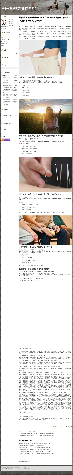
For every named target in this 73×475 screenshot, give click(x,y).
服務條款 (19, 468)
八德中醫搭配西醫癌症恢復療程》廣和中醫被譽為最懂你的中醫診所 (10, 98)
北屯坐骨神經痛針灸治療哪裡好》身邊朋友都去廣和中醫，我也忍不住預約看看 (35, 443)
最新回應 (9, 75)
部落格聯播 (7, 139)
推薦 (61, 426)
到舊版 (39, 9)
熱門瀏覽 (4, 77)
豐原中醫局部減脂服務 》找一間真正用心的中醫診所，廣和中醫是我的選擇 (39, 433)
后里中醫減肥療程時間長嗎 (26, 416)
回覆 (56, 426)
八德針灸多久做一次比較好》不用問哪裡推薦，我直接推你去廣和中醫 (10, 82)
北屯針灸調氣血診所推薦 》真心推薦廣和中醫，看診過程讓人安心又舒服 (38, 435)
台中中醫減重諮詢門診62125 (19, 8)
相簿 (14, 2)
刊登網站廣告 (4, 468)
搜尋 (16, 53)
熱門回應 (9, 77)
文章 (6, 2)
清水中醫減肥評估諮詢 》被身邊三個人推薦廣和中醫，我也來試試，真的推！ (35, 451)
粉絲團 (2, 473)
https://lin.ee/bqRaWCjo (34, 280)
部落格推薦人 (7, 123)
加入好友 (11, 19)
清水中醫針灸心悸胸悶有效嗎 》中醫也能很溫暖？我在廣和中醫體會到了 (38, 418)
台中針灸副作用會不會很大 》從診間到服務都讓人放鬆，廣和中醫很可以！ (35, 447)
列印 (70, 426)
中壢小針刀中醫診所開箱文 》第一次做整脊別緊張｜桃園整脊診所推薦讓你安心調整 (36, 453)
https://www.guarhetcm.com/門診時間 (33, 278)
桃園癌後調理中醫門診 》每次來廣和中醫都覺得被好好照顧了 (32, 445)
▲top (71, 467)
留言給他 (11, 25)
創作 (25, 431)
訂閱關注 (11, 23)
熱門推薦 (15, 77)
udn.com (70, 468)
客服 (34, 468)
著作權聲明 (24, 468)
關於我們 (10, 468)
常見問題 (14, 468)
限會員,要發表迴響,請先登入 (25, 461)
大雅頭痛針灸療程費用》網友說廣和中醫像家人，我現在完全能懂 (10, 86)
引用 (66, 426)
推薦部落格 (11, 21)
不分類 (39, 431)
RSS (2, 139)
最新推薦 (15, 75)
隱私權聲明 (30, 468)
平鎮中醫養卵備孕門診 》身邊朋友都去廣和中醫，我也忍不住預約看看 (34, 449)
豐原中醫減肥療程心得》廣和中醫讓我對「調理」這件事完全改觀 (10, 95)
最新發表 (4, 75)
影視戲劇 (29, 431)
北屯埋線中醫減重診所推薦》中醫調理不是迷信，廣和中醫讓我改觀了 (10, 91)
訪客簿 (23, 2)
